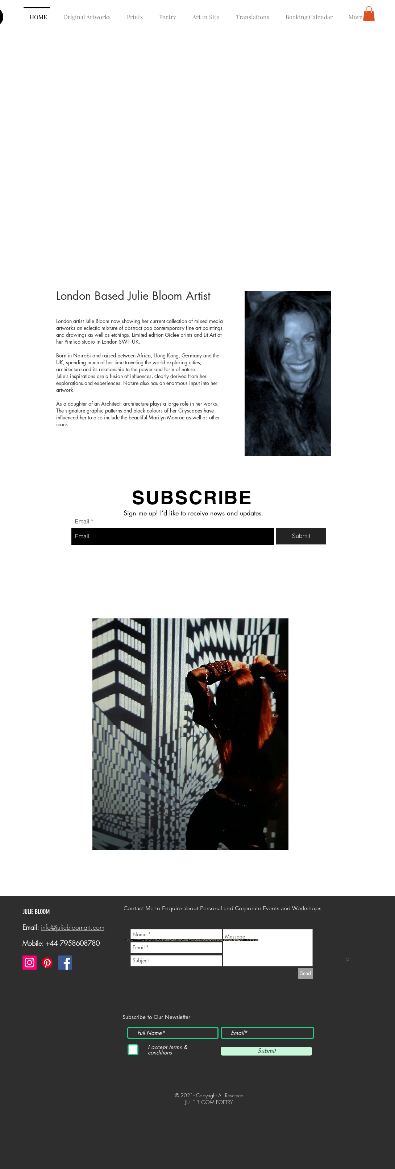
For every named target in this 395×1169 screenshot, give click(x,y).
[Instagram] (29, 962)
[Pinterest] (47, 962)
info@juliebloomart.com (72, 927)
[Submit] (301, 536)
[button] (369, 13)
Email (82, 521)
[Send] (305, 973)
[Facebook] (65, 962)
